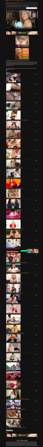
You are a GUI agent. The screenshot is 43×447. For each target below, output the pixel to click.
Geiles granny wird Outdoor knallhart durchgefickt (13, 313)
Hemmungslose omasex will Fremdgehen (12, 148)
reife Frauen (12, 69)
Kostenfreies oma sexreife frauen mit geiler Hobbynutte (14, 188)
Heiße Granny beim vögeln (10, 208)
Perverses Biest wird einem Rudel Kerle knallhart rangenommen (15, 427)
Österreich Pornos (11, 0)
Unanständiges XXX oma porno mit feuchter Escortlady (14, 418)
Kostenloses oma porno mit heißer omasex (12, 109)
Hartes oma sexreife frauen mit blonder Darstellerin (14, 352)
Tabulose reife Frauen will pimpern (11, 238)
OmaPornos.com (11, 3)
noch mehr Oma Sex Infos (9, 65)
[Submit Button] (36, 8)
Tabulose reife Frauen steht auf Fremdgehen (12, 218)
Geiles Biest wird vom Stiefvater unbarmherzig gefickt (14, 167)
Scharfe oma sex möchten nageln (11, 100)
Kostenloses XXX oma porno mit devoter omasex (13, 361)
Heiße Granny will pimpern (10, 158)
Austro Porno (22, 0)
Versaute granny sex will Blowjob (11, 370)
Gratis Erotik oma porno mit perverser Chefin (13, 248)
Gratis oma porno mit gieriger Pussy (11, 198)
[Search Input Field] (30, 8)
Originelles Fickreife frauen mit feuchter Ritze (13, 342)
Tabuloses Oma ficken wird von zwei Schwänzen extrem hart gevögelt (16, 262)
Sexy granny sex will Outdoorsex (11, 388)
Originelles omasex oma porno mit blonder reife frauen (14, 293)
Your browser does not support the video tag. (22, 20)
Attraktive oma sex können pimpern (11, 379)
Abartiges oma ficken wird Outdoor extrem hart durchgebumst (15, 409)
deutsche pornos (17, 0)
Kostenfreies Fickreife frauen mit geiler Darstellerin (13, 91)
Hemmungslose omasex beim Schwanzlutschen (13, 303)
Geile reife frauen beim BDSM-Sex (11, 82)
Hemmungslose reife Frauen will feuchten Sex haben (14, 138)
